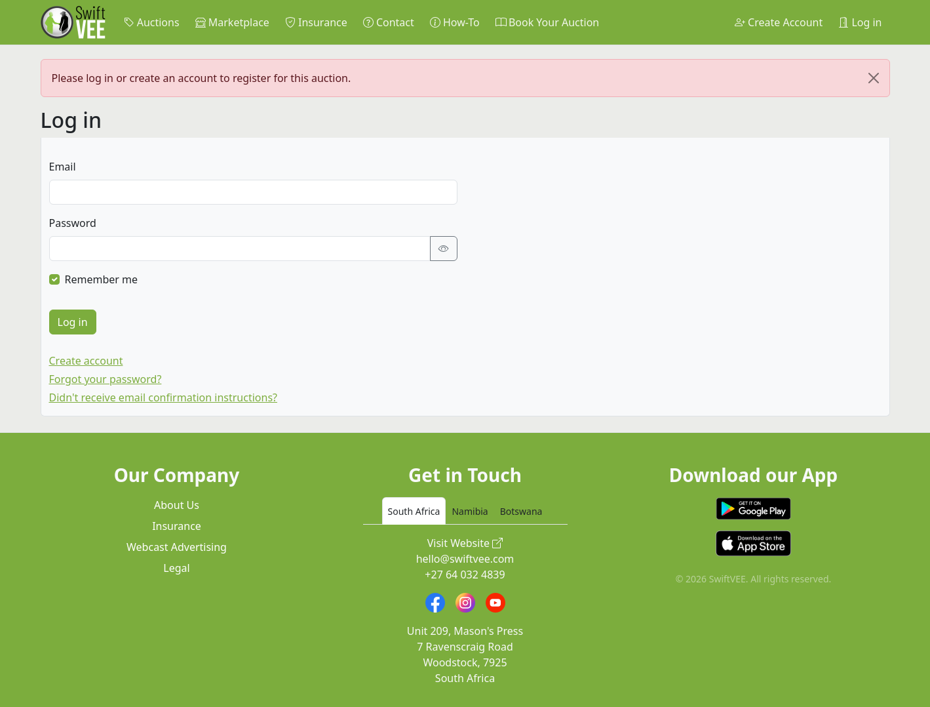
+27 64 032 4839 (465, 574)
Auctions (152, 22)
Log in (860, 22)
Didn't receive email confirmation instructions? (163, 397)
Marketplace (232, 22)
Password (72, 223)
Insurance (316, 22)
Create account (86, 361)
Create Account (779, 22)
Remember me (101, 279)
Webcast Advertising (176, 547)
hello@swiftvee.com (465, 559)
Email (62, 166)
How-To (455, 22)
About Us (176, 505)
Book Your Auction (547, 22)
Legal (176, 568)
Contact (388, 22)
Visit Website (465, 543)
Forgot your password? (105, 379)
